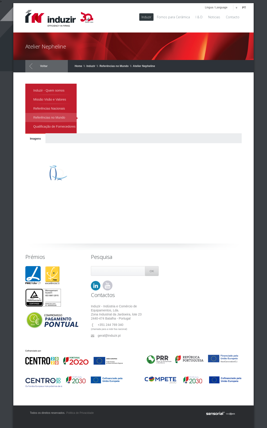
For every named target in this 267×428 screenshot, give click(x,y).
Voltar (43, 66)
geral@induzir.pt (106, 336)
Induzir (90, 66)
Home (78, 66)
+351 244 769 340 (107, 325)
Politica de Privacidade (80, 412)
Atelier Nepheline (144, 66)
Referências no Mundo (114, 66)
